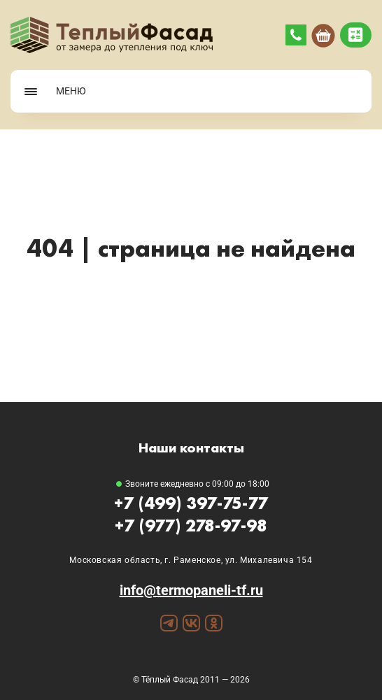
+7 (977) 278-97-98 (191, 525)
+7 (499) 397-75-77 (191, 503)
